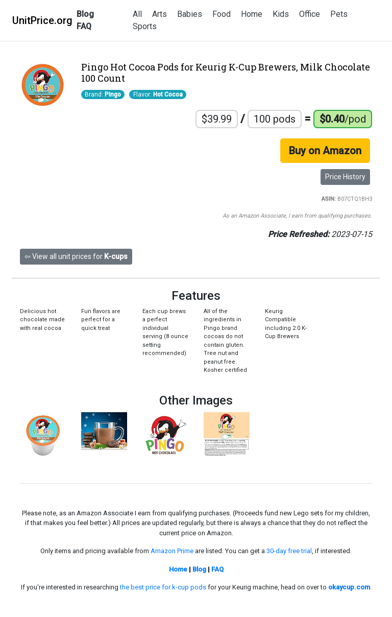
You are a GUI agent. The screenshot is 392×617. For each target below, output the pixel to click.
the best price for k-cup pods (163, 587)
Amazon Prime (172, 551)
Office (309, 14)
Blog (85, 14)
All (137, 14)
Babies (189, 14)
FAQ (84, 26)
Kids (281, 14)
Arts (159, 14)
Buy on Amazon (325, 151)
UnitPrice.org (42, 20)
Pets (339, 14)
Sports (145, 26)
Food (221, 14)
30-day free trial (289, 551)
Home (251, 14)
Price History (345, 177)
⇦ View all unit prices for (76, 256)
